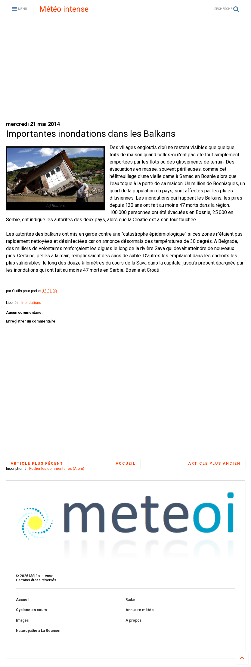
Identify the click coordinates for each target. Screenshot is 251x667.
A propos (134, 620)
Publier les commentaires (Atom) (56, 469)
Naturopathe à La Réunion (38, 631)
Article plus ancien (214, 463)
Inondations (31, 303)
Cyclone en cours (31, 610)
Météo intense (63, 9)
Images (22, 620)
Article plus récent (37, 463)
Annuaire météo (140, 610)
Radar (130, 600)
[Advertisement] (125, 69)
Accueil (126, 463)
